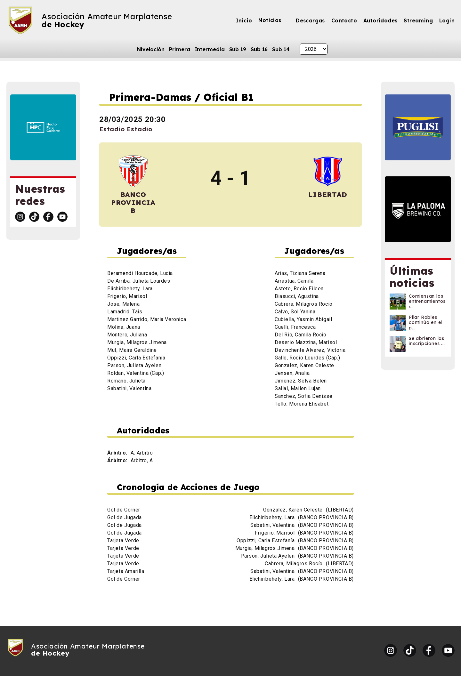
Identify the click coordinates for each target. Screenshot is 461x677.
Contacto (344, 20)
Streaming (418, 20)
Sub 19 (237, 49)
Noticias (269, 20)
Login (447, 20)
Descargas (310, 20)
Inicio (244, 20)
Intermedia (210, 49)
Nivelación (151, 49)
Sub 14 (280, 49)
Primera (179, 49)
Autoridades (380, 20)
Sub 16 (259, 49)
